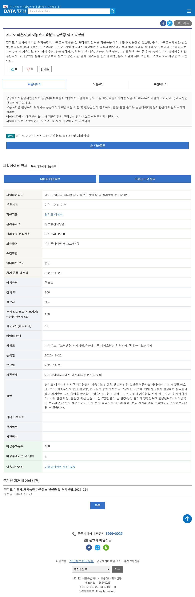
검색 (112, 11)
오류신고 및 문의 (145, 179)
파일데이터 (34, 84)
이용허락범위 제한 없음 (60, 467)
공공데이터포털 (15, 11)
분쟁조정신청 (132, 561)
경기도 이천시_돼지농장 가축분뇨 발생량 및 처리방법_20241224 (46, 489)
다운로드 (97, 145)
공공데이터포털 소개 (109, 561)
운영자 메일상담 (97, 540)
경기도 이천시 (54, 214)
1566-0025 (114, 533)
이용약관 (61, 561)
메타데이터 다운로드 (43, 166)
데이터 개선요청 (50, 179)
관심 (45, 69)
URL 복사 (183, 23)
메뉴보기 (189, 11)
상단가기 (187, 518)
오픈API (97, 84)
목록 (97, 505)
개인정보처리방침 (81, 561)
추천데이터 (160, 84)
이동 (117, 569)
